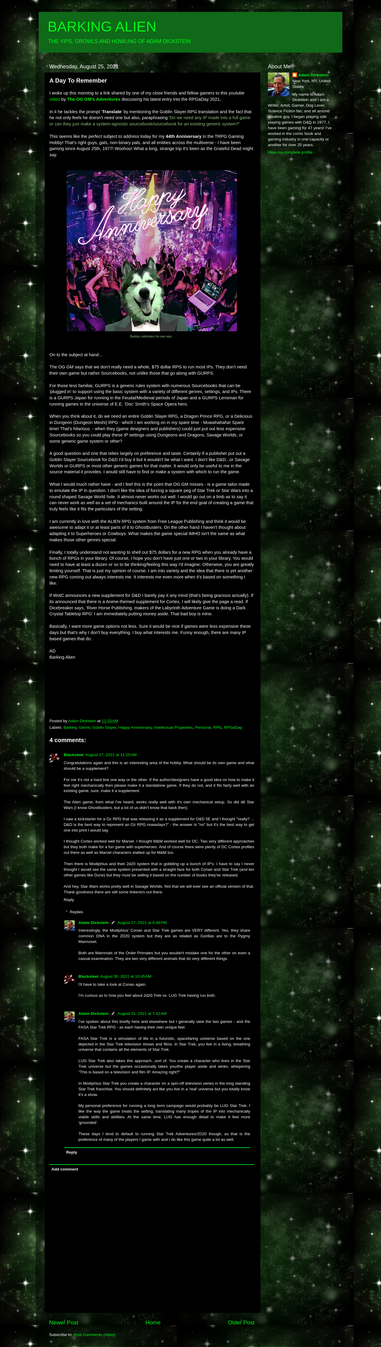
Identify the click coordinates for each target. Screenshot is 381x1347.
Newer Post (63, 1322)
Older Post (241, 1322)
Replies (76, 912)
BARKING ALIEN (102, 26)
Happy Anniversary (135, 727)
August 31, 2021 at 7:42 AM (142, 1013)
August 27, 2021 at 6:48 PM (142, 922)
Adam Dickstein (94, 922)
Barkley (69, 727)
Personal (203, 727)
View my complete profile (290, 152)
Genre (84, 727)
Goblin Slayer (104, 727)
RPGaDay (233, 727)
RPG (217, 727)
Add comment (64, 1169)
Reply (69, 900)
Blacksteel (74, 755)
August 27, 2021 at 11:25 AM (111, 755)
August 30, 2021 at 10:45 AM (125, 976)
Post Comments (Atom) (94, 1334)
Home (153, 1322)
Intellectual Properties (173, 727)
